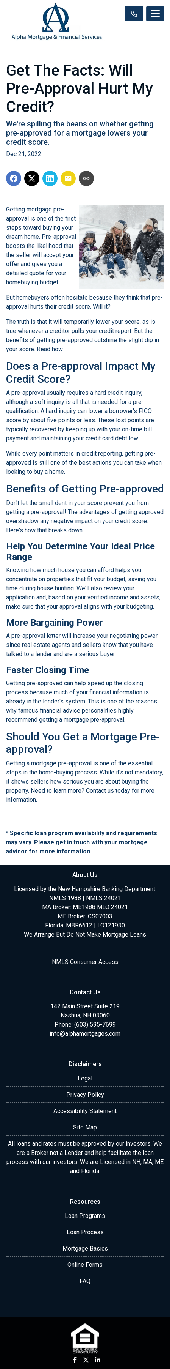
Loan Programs (85, 1215)
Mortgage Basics (85, 1248)
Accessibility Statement (85, 1111)
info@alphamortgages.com (85, 1033)
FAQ (85, 1281)
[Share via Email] (68, 178)
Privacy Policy (85, 1094)
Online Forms (85, 1264)
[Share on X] (31, 178)
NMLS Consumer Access (85, 961)
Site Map (85, 1127)
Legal (85, 1078)
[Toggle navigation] (155, 13)
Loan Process (85, 1232)
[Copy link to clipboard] (86, 178)
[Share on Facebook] (13, 178)
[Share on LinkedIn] (50, 178)
